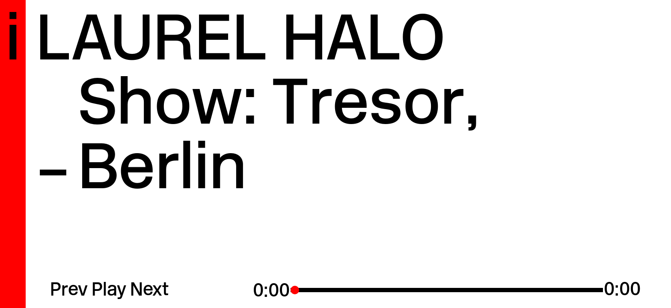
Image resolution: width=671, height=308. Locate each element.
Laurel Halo (240, 43)
